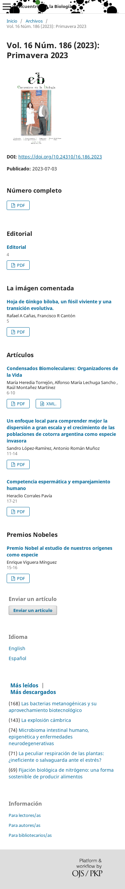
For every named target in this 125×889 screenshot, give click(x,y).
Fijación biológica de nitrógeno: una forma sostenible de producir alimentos (61, 773)
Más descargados (33, 692)
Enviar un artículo (32, 610)
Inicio (12, 21)
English (17, 648)
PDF (20, 205)
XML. (50, 404)
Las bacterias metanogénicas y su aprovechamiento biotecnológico (53, 706)
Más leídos (24, 685)
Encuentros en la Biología (44, 6)
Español (17, 658)
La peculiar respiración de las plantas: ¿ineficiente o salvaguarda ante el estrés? (56, 756)
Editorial (16, 247)
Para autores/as (24, 825)
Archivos (34, 21)
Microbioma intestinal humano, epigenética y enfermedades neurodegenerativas (49, 736)
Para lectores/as (25, 815)
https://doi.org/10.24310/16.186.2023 (60, 156)
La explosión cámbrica (46, 720)
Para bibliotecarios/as (30, 835)
